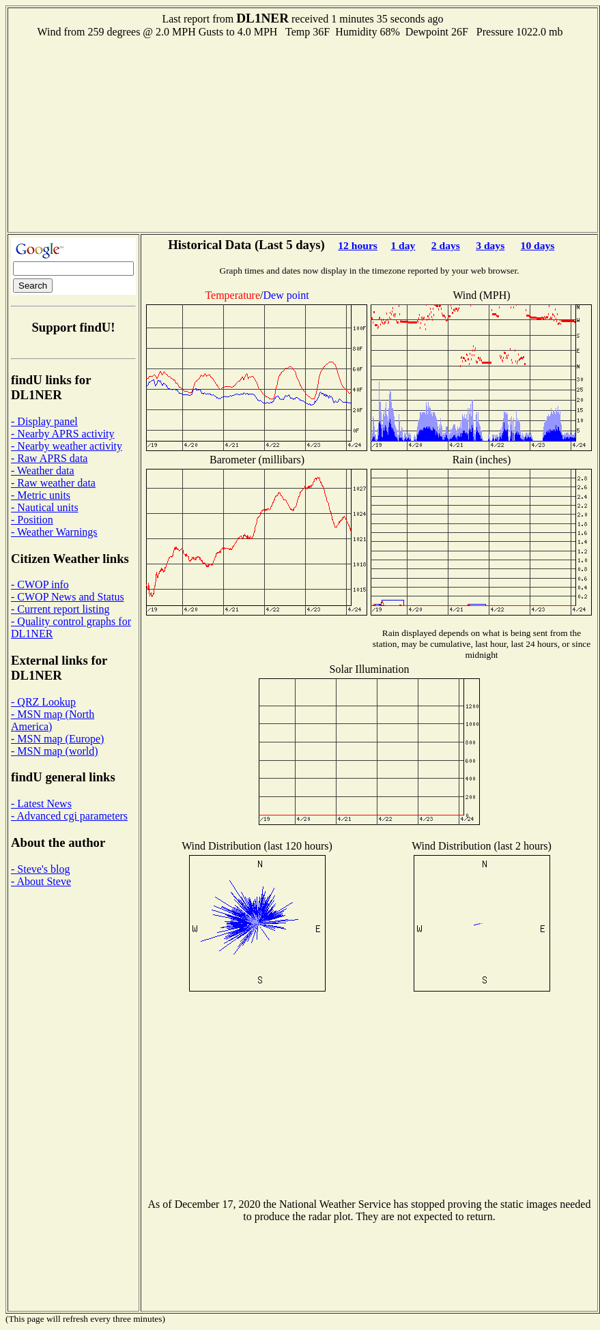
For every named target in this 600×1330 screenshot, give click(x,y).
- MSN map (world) (54, 751)
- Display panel (44, 421)
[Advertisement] (303, 133)
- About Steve (41, 881)
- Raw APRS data (49, 458)
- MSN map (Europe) (57, 738)
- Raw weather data (53, 483)
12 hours (357, 245)
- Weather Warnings (54, 532)
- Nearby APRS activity (63, 433)
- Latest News (41, 803)
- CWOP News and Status (67, 597)
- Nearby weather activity (66, 446)
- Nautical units (44, 507)
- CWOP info (40, 584)
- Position (32, 519)
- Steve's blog (40, 869)
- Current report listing (60, 609)
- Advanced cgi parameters (69, 816)
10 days (538, 245)
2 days (445, 245)
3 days (490, 245)
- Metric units (40, 495)
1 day (402, 245)
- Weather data (42, 470)
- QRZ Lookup (43, 702)
